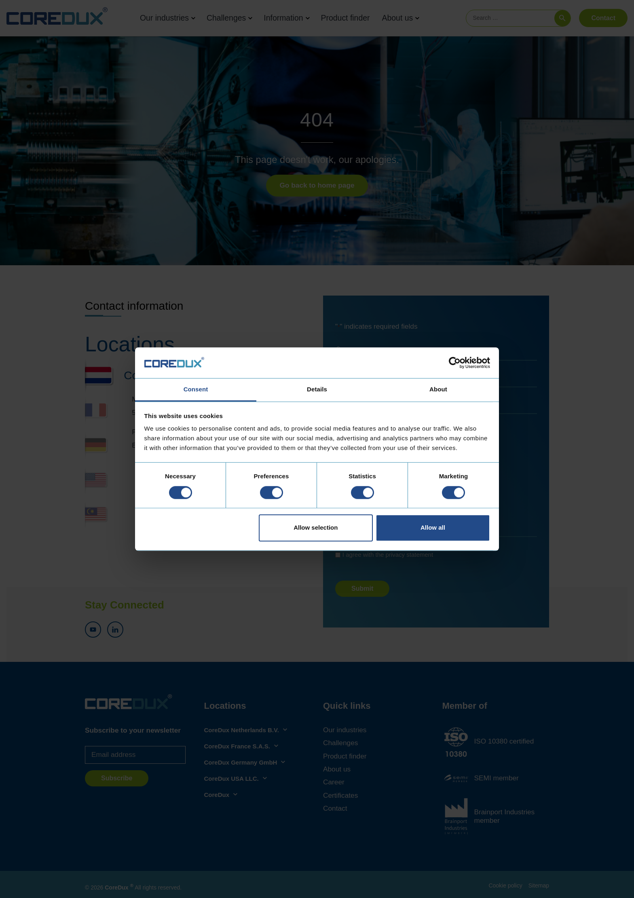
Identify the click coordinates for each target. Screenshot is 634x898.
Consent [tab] (196, 389)
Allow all (433, 527)
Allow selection (316, 527)
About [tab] (438, 389)
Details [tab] (317, 389)
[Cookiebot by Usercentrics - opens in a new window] (454, 363)
